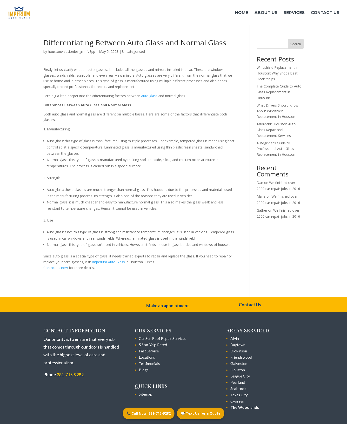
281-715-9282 (70, 374)
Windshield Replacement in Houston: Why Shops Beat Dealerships (277, 73)
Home (241, 13)
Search (295, 44)
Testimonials (149, 363)
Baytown (237, 344)
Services (294, 13)
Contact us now (55, 267)
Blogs (143, 369)
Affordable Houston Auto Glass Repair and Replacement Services (276, 130)
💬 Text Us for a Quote (200, 413)
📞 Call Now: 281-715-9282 (149, 413)
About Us (265, 13)
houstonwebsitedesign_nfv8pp (71, 51)
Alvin (234, 338)
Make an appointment (167, 305)
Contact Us (325, 13)
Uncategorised (133, 51)
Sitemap (145, 394)
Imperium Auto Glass (108, 262)
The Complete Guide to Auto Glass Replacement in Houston (279, 92)
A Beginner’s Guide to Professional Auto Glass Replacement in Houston (276, 149)
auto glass (149, 96)
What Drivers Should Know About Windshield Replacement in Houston (277, 111)
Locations (147, 357)
